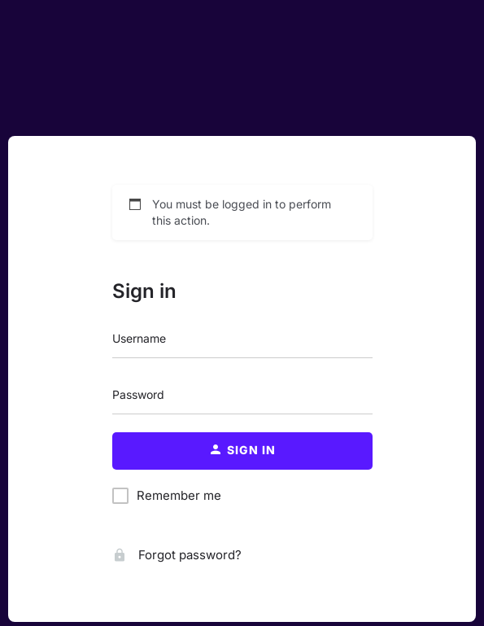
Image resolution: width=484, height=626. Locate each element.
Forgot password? (177, 555)
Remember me (179, 495)
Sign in (144, 291)
